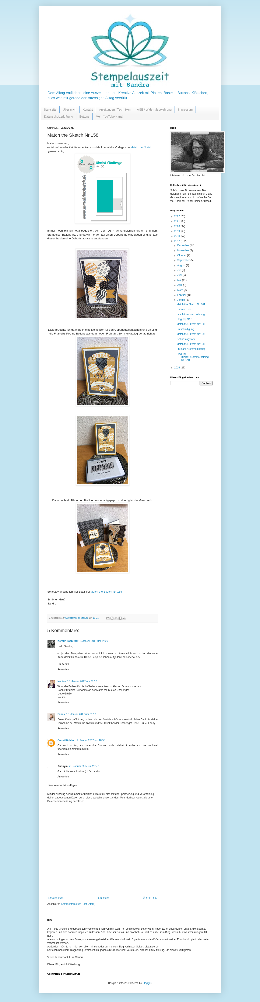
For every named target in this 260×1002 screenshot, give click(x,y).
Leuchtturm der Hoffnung (191, 314)
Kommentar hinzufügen (63, 785)
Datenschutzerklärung (58, 116)
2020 (177, 226)
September (183, 260)
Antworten (63, 669)
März (180, 290)
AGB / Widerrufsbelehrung (154, 109)
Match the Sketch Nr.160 (190, 324)
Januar (181, 299)
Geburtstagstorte (186, 339)
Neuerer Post (55, 897)
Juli (179, 270)
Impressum (185, 109)
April (180, 285)
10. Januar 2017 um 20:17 (82, 681)
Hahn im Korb (184, 309)
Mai (179, 280)
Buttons (84, 116)
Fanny (61, 714)
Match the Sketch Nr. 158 (106, 591)
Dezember (183, 245)
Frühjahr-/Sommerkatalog (191, 348)
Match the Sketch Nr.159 (190, 334)
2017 (177, 241)
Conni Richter (65, 740)
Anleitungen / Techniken (114, 109)
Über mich (69, 109)
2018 (177, 236)
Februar (182, 295)
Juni (180, 275)
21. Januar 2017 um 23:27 (84, 766)
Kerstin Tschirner (67, 640)
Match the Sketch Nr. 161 (191, 304)
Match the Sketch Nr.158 (190, 344)
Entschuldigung (185, 329)
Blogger (147, 983)
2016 (177, 367)
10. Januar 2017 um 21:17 (81, 714)
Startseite (50, 109)
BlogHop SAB (184, 319)
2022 (177, 216)
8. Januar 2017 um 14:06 (94, 640)
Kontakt (88, 109)
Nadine (61, 681)
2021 (177, 221)
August (181, 265)
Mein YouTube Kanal (109, 116)
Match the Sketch (141, 147)
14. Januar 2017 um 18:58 (90, 740)
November (183, 250)
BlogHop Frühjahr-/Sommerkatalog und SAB (193, 357)
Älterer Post (150, 897)
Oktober (182, 255)
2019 (177, 231)
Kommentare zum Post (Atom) (78, 903)
